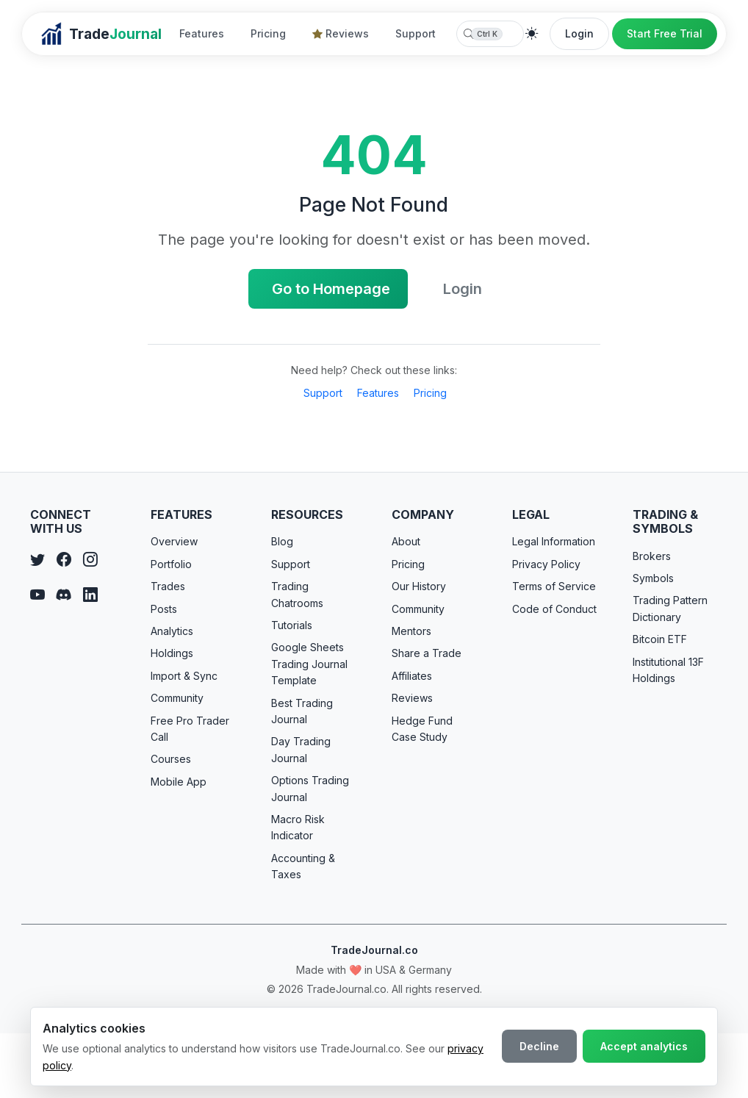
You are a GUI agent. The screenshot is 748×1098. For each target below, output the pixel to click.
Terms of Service (554, 586)
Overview (174, 541)
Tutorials (291, 625)
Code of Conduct (554, 609)
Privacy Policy (546, 564)
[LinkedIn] (90, 595)
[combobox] (490, 34)
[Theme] (532, 34)
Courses (171, 759)
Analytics (172, 631)
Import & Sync (184, 676)
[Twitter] (37, 560)
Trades (168, 586)
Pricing (268, 33)
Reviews (340, 33)
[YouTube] (37, 595)
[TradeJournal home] (101, 34)
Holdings (172, 653)
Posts (164, 609)
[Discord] (64, 595)
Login (579, 33)
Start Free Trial (664, 33)
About (406, 541)
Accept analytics (644, 1046)
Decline (539, 1046)
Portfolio (171, 564)
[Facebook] (64, 560)
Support (415, 33)
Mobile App (178, 781)
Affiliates (412, 676)
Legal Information (553, 541)
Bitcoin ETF (660, 639)
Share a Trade (426, 653)
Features (201, 33)
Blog (282, 541)
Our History (419, 586)
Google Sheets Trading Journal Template (309, 663)
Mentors (411, 631)
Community (177, 698)
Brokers (652, 556)
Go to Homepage (331, 289)
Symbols (653, 578)
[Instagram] (90, 560)
